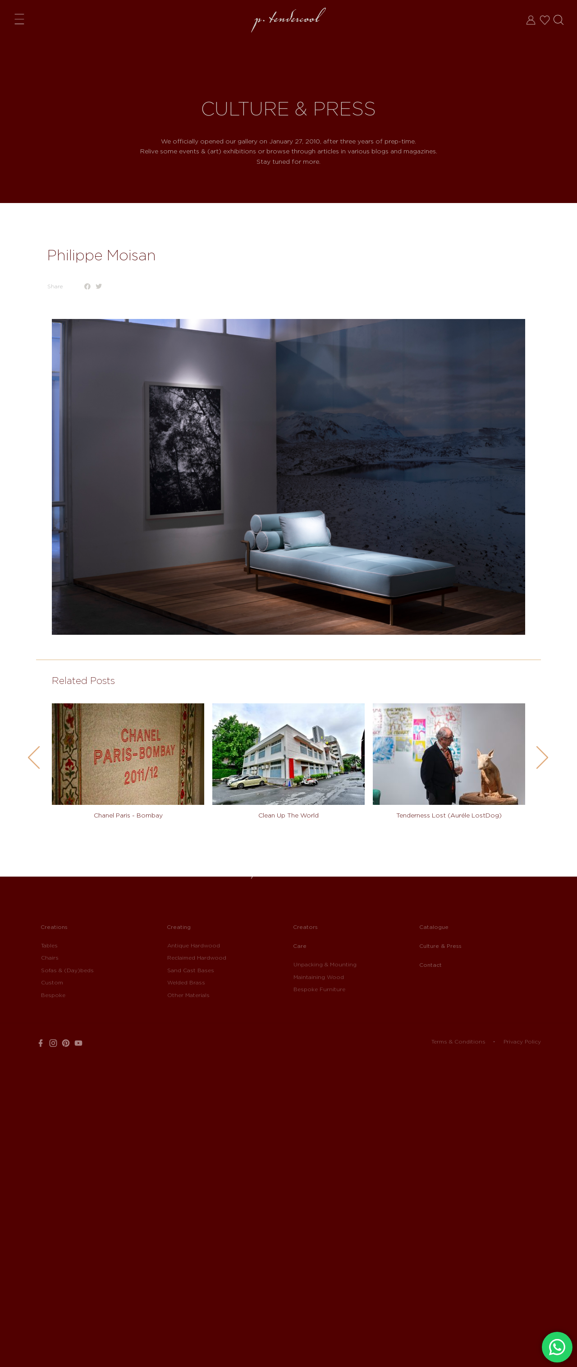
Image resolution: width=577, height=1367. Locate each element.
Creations (54, 927)
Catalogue (434, 927)
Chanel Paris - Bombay (128, 815)
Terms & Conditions (458, 1041)
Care (300, 945)
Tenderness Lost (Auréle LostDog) (449, 815)
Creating (179, 927)
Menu (22, 18)
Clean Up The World (288, 815)
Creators (305, 927)
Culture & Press (440, 945)
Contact (430, 964)
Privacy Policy (522, 1041)
